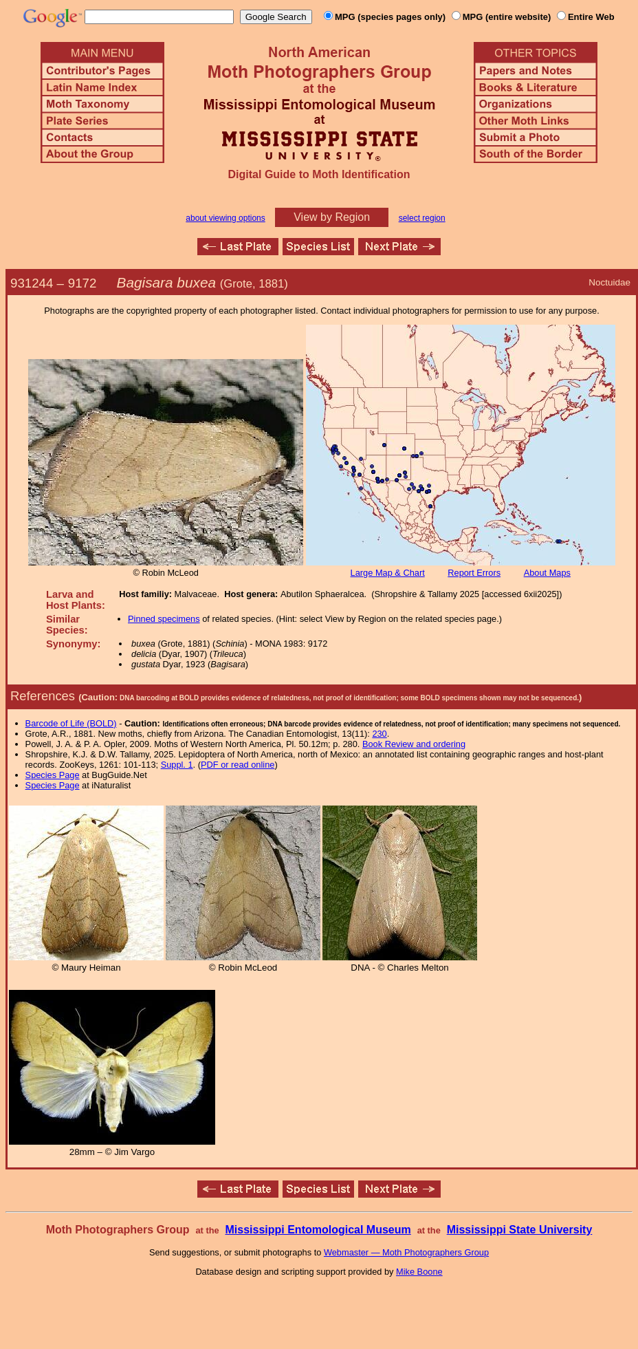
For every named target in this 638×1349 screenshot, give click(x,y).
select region (422, 218)
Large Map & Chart (388, 573)
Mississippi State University (520, 1229)
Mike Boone (419, 1271)
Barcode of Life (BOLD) (71, 723)
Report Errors (474, 573)
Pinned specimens (164, 619)
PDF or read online (237, 764)
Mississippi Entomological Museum (317, 1229)
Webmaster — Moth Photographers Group (406, 1252)
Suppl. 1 (177, 764)
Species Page (52, 775)
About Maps (547, 573)
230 (379, 734)
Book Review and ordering (413, 744)
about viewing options (225, 218)
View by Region (332, 217)
